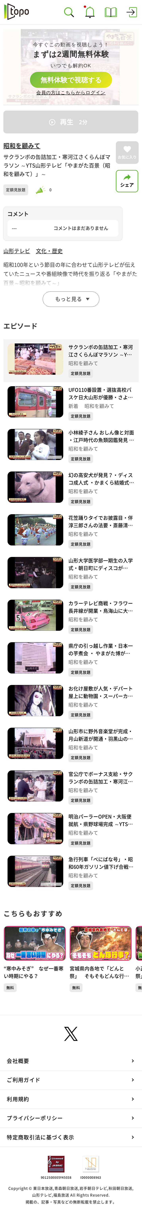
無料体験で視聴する (71, 80)
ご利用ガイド (23, 1080)
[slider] (42, 190)
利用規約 (18, 1099)
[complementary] (71, 67)
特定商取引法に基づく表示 (40, 1137)
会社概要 (18, 1061)
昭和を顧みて (21, 146)
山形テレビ (16, 251)
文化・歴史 (49, 251)
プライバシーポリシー (35, 1118)
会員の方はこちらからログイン (71, 92)
